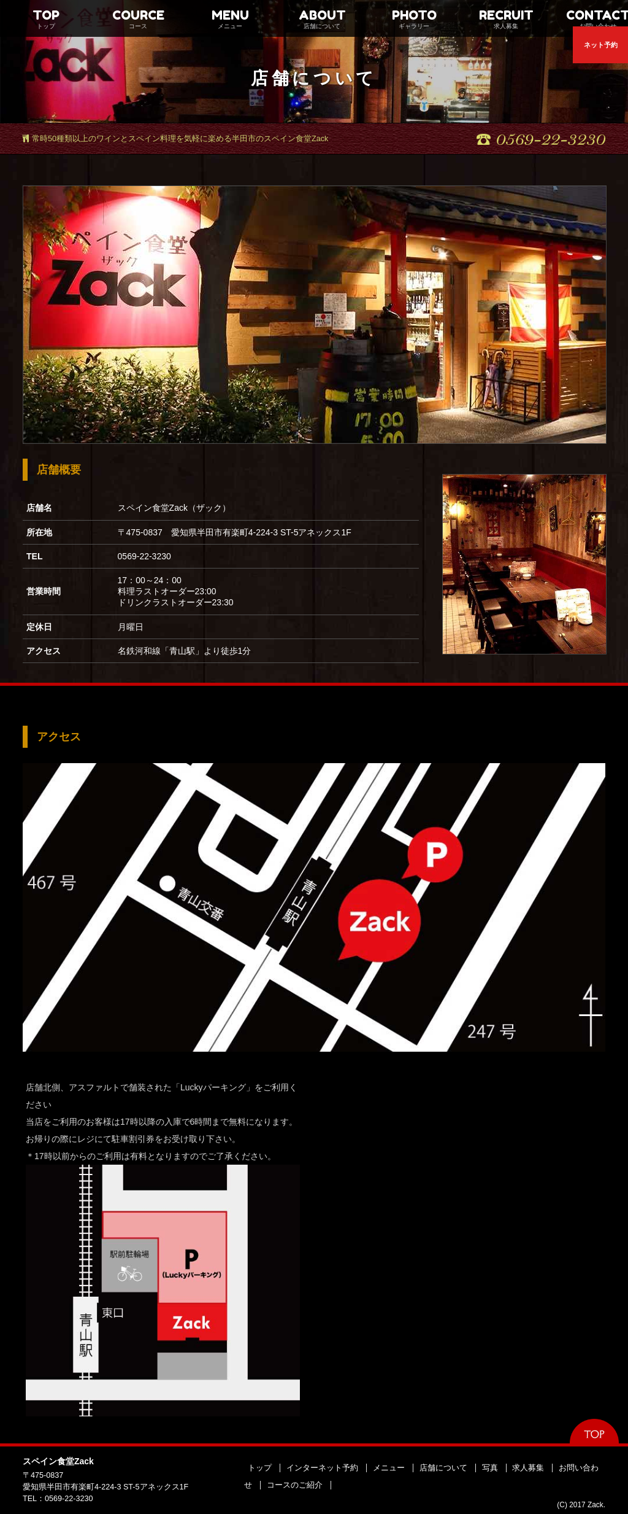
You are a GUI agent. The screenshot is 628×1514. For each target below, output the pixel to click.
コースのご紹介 (295, 1485)
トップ (260, 1468)
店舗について (443, 1468)
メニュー (389, 1468)
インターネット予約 (322, 1468)
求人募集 (528, 1468)
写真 (490, 1468)
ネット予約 (601, 45)
